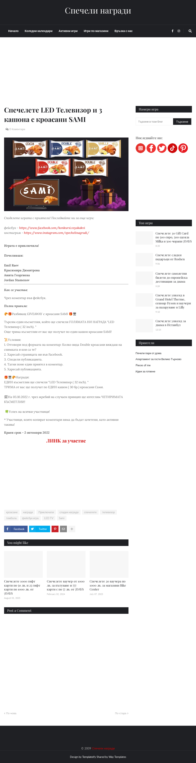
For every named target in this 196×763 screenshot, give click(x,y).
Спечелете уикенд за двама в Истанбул (170, 323)
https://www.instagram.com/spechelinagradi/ (56, 233)
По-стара (120, 713)
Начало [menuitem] (13, 31)
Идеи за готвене (145, 371)
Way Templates (117, 756)
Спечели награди (98, 10)
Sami (61, 518)
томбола (11, 518)
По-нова (11, 713)
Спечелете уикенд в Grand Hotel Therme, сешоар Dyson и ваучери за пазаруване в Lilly (173, 301)
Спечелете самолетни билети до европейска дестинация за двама (171, 277)
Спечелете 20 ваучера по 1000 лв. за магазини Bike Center (108, 585)
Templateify (89, 756)
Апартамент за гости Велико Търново (158, 359)
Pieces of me (143, 365)
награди (28, 512)
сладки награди (69, 512)
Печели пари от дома (148, 353)
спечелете (90, 512)
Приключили (46, 512)
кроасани (12, 512)
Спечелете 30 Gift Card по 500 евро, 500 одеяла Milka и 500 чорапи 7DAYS (173, 237)
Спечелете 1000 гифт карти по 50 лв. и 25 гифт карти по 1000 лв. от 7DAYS (22, 587)
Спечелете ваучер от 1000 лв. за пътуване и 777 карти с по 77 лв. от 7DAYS (65, 585)
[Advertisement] (66, 76)
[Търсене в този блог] (154, 121)
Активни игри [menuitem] (68, 31)
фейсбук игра (30, 518)
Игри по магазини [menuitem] (96, 31)
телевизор (108, 512)
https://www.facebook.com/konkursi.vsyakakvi (52, 228)
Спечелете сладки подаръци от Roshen (170, 257)
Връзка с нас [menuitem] (124, 31)
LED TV (48, 518)
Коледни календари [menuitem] (39, 31)
